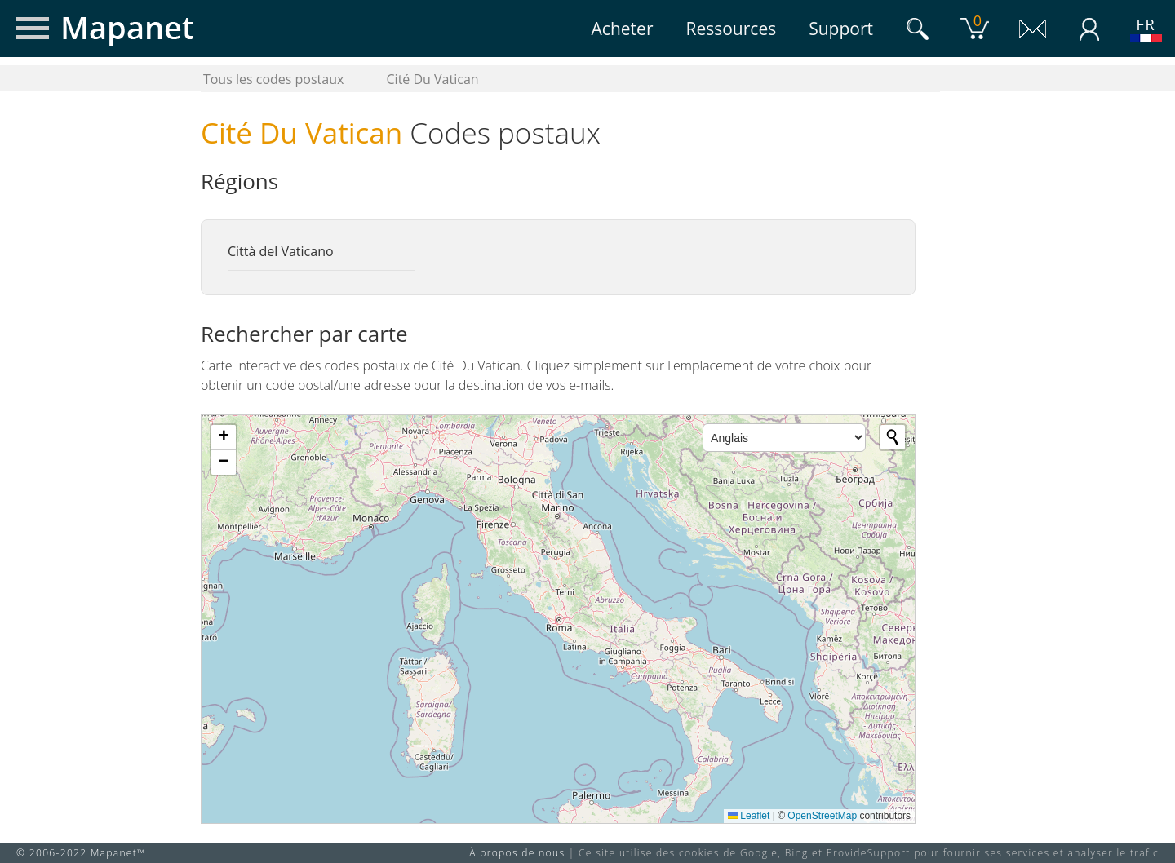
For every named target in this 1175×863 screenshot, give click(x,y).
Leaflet (748, 815)
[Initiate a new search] (892, 437)
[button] (223, 437)
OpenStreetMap (822, 815)
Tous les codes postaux (273, 79)
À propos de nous (517, 853)
